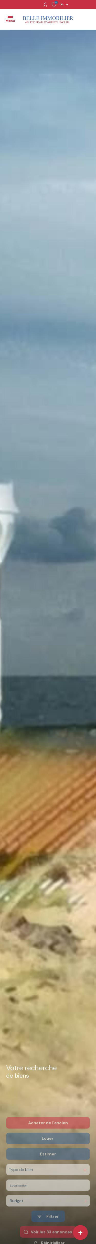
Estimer (48, 1169)
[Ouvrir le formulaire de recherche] (48, 1232)
